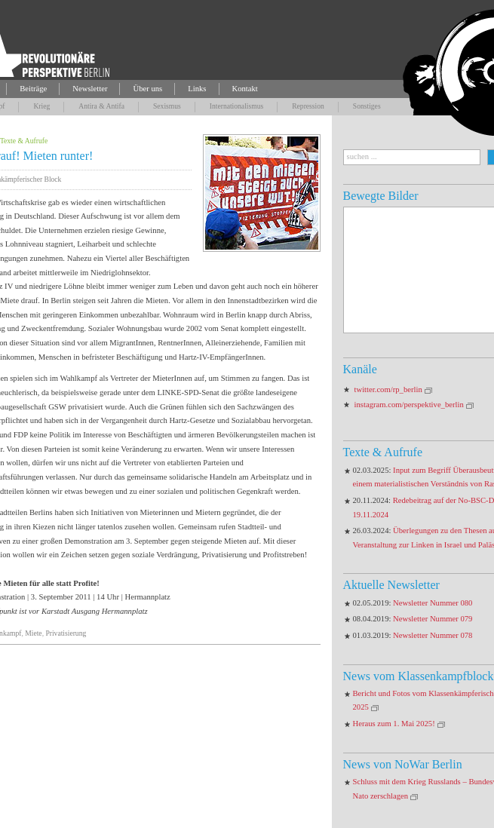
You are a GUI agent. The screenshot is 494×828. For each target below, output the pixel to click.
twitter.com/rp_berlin (388, 389)
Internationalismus (236, 106)
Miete (33, 633)
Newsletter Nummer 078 (432, 635)
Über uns (147, 88)
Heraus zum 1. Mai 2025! (394, 723)
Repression (308, 106)
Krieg (41, 106)
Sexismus (167, 106)
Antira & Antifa (101, 106)
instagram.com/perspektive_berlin (409, 404)
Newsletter (89, 88)
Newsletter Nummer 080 (432, 603)
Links (197, 88)
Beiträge (33, 88)
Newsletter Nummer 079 (432, 619)
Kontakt (245, 88)
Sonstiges (367, 106)
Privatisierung (65, 633)
